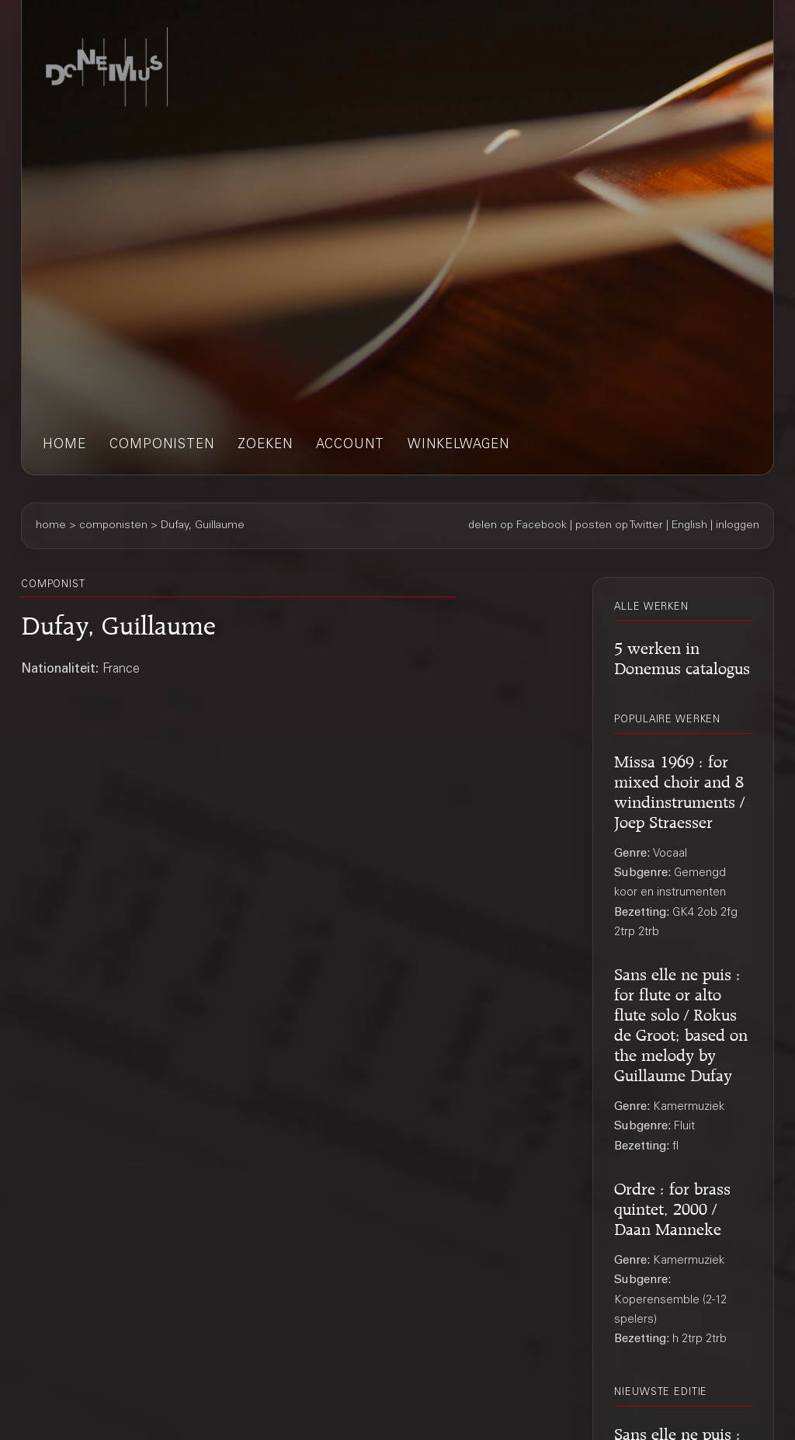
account (350, 445)
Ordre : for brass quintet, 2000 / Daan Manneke (672, 1206)
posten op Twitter (619, 525)
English (689, 525)
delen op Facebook (517, 525)
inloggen (737, 525)
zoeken (265, 445)
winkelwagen (458, 445)
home (64, 445)
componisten (161, 445)
